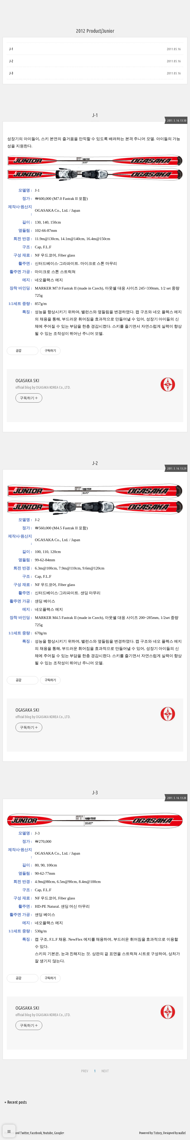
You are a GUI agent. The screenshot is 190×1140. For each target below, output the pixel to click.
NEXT (105, 1071)
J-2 (11, 61)
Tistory (157, 1133)
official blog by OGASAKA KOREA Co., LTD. (43, 387)
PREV (84, 1071)
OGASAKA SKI (27, 380)
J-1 (11, 49)
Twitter (24, 1133)
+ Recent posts (15, 1102)
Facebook (36, 1133)
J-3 (11, 73)
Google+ (59, 1133)
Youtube (48, 1133)
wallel (182, 1133)
